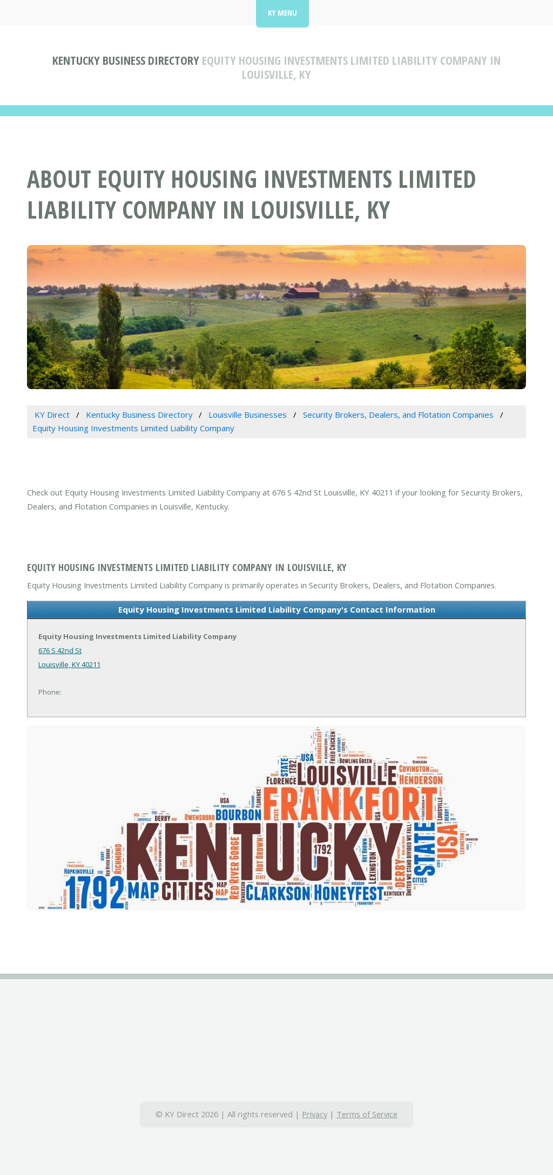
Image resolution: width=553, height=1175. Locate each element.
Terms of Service (366, 1114)
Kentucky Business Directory (125, 60)
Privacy (314, 1114)
